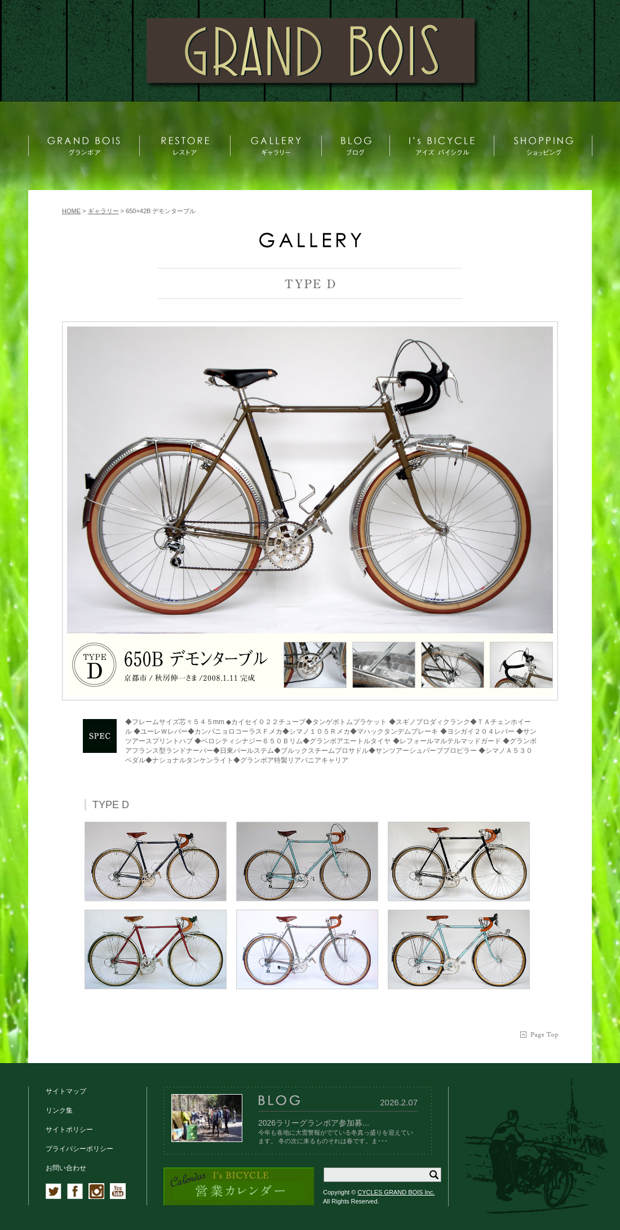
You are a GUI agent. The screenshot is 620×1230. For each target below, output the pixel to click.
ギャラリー (103, 211)
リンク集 (59, 1110)
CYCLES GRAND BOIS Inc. (396, 1192)
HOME (71, 211)
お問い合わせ (66, 1168)
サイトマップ (66, 1091)
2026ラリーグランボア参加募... (313, 1122)
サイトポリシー (69, 1130)
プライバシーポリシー (79, 1149)
